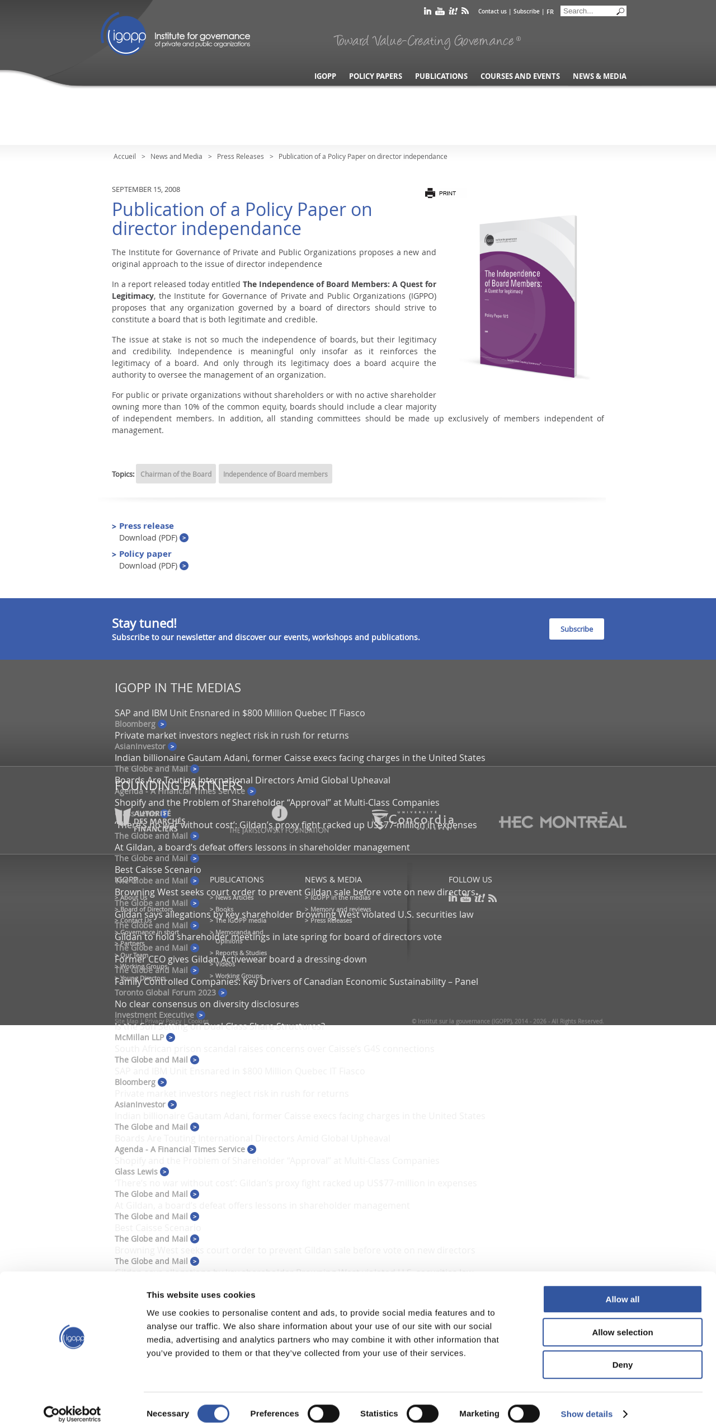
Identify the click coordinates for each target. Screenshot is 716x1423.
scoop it (453, 13)
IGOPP (176, 33)
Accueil (125, 156)
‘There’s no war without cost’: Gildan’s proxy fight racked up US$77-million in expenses (296, 1183)
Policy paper (154, 559)
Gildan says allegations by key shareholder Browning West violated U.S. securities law (294, 914)
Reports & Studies (241, 952)
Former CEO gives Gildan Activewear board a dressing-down (241, 959)
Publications (441, 76)
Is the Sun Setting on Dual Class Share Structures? (220, 1026)
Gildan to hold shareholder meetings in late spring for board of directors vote (278, 937)
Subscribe (527, 11)
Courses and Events (520, 76)
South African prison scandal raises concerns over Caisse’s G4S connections (275, 1048)
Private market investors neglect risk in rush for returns (232, 735)
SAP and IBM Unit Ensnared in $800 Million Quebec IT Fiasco (240, 713)
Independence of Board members (275, 473)
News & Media (599, 76)
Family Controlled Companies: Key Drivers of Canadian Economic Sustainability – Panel (296, 981)
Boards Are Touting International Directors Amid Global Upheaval (252, 780)
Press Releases (240, 156)
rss (465, 13)
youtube (440, 13)
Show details (587, 1401)
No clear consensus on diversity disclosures (207, 1004)
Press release (154, 531)
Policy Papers (375, 76)
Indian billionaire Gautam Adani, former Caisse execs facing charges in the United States (300, 758)
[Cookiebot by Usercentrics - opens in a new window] (72, 1401)
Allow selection (622, 1319)
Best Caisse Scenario (158, 869)
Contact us (492, 11)
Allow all (623, 1286)
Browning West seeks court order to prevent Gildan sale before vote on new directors (295, 892)
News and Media (176, 156)
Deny (623, 1351)
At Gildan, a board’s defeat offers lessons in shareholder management (262, 847)
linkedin (427, 13)
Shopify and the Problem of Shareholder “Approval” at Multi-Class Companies (277, 802)
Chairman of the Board (175, 473)
